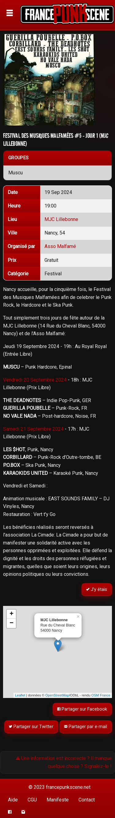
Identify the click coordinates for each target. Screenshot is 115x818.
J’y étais (96, 589)
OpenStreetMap (57, 695)
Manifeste (58, 800)
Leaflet (20, 695)
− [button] (11, 623)
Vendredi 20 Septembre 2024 (35, 380)
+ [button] (11, 614)
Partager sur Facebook (82, 709)
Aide (13, 800)
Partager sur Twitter (31, 727)
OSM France (100, 695)
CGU (32, 800)
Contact (87, 800)
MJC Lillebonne (61, 219)
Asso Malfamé (60, 246)
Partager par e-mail (85, 727)
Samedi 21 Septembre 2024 (33, 429)
